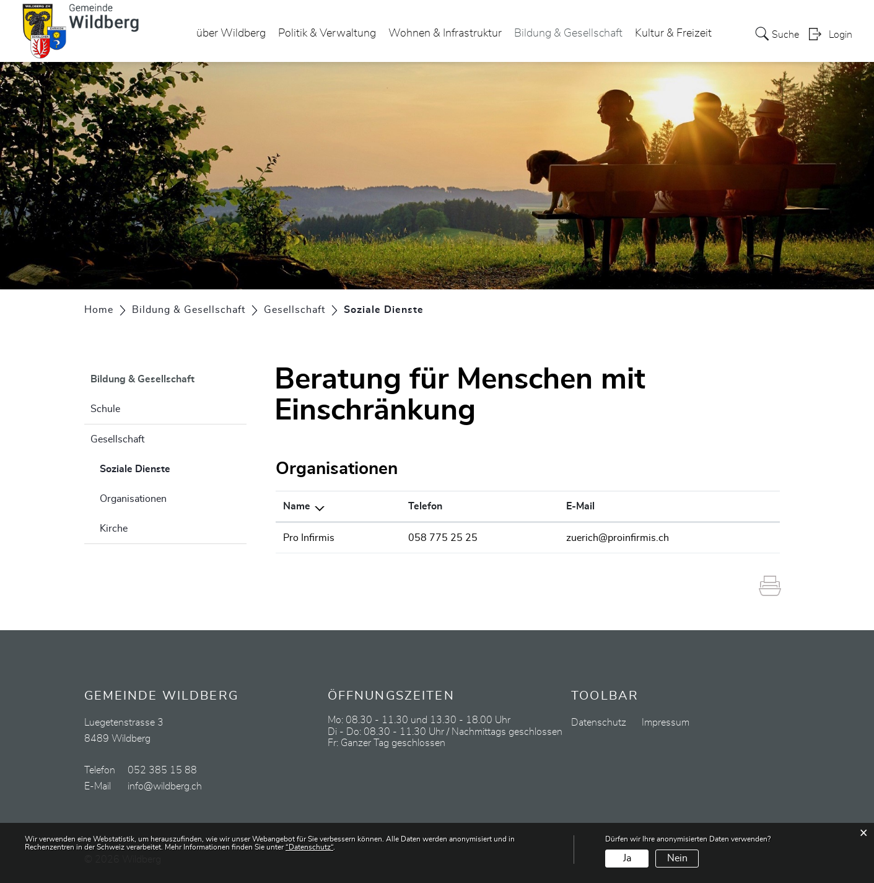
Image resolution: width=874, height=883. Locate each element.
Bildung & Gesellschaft (568, 33)
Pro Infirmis (308, 538)
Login (840, 35)
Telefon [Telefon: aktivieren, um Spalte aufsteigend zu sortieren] (425, 506)
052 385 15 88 (162, 770)
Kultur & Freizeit (673, 33)
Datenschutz (598, 722)
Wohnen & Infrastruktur (445, 33)
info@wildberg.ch (165, 786)
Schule (105, 409)
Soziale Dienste (166, 467)
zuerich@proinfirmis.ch (617, 538)
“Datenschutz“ (309, 847)
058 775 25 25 (443, 538)
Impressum (665, 722)
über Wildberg (231, 33)
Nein (677, 858)
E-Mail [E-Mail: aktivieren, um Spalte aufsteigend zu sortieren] (580, 506)
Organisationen (133, 499)
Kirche (114, 529)
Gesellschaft (117, 439)
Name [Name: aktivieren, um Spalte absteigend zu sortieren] (296, 506)
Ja (627, 858)
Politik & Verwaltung (327, 33)
